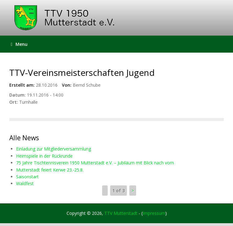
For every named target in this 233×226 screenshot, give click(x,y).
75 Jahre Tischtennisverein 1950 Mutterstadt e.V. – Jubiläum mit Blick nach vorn (95, 163)
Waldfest (25, 183)
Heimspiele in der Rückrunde (44, 156)
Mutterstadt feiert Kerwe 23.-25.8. (50, 170)
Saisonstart (27, 177)
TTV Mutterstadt (120, 213)
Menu (19, 44)
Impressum (154, 213)
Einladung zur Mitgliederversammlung (53, 149)
